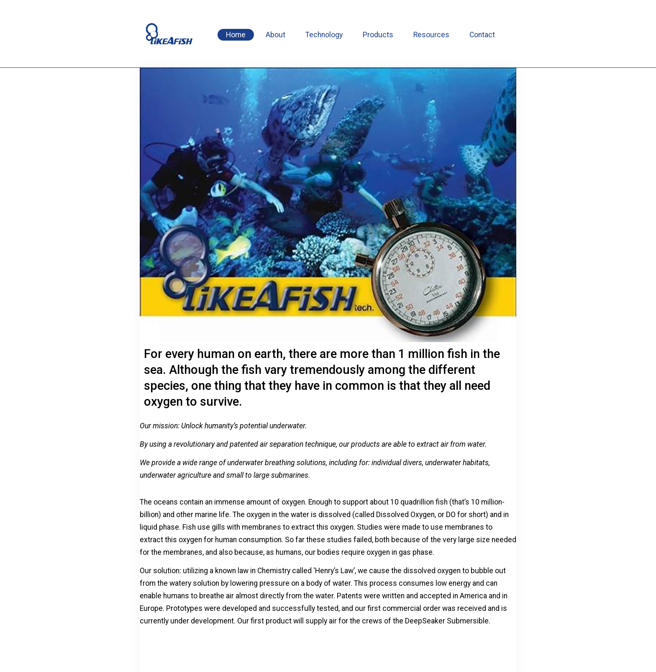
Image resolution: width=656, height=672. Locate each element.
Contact (482, 35)
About (275, 35)
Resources (431, 35)
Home (236, 35)
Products (378, 35)
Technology (324, 35)
